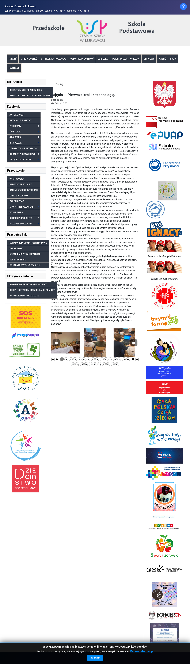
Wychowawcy (17, 179)
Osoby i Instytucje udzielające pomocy (32, 290)
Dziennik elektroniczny (125, 59)
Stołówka (24, 137)
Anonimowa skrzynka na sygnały (28, 284)
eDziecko (103, 59)
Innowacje (24, 143)
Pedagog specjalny (21, 184)
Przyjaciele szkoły (20, 120)
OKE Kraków (16, 248)
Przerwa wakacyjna (24, 224)
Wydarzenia (16, 212)
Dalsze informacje (141, 651)
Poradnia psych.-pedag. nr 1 (25, 265)
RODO (173, 58)
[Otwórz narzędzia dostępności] (183, 6)
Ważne (162, 58)
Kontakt (14, 68)
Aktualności (17, 115)
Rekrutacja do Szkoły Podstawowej (30, 95)
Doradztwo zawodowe (24, 154)
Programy (24, 126)
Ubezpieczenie (18, 260)
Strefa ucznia (29, 58)
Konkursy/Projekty (24, 218)
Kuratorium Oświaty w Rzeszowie (28, 243)
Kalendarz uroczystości (24, 190)
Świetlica (24, 132)
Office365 (149, 59)
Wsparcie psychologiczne (24, 296)
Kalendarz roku (19, 196)
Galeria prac (17, 201)
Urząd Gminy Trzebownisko (25, 254)
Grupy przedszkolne (24, 207)
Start (13, 58)
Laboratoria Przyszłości (24, 148)
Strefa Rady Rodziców (54, 58)
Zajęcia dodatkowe (24, 159)
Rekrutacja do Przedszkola (26, 90)
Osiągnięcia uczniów (82, 58)
